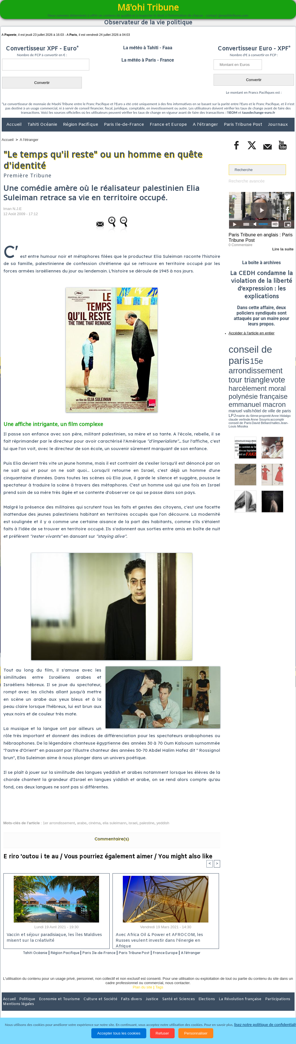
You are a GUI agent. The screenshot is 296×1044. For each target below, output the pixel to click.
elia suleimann (115, 823)
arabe (81, 823)
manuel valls (266, 359)
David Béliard (246, 364)
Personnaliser (196, 1033)
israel (133, 823)
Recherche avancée (245, 181)
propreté (248, 362)
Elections (185, 1006)
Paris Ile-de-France (124, 124)
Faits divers (119, 1006)
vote (284, 349)
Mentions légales (278, 1006)
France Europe (188, 953)
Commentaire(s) (111, 838)
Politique (25, 1006)
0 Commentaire (239, 243)
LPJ (230, 361)
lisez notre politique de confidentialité (266, 1025)
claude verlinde (268, 362)
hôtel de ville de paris (282, 359)
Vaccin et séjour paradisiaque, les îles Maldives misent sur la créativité (52, 938)
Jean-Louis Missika (264, 364)
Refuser (162, 1033)
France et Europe (169, 124)
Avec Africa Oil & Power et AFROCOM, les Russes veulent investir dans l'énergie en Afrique (164, 938)
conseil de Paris (235, 364)
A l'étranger (206, 124)
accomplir (289, 362)
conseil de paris (247, 344)
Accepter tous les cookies (118, 1033)
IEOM (232, 112)
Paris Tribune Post (243, 124)
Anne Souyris (280, 362)
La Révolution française (216, 1006)
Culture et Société (91, 1006)
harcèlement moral (244, 354)
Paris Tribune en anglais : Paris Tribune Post (258, 237)
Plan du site (142, 995)
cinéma (94, 823)
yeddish (163, 823)
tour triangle (269, 349)
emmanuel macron (244, 358)
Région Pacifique (81, 124)
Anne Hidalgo (257, 362)
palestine (146, 823)
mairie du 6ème (238, 362)
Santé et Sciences (160, 1006)
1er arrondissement (59, 823)
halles (254, 364)
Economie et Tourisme (54, 1006)
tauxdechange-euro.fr (258, 112)
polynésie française (275, 354)
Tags (159, 995)
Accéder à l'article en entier (248, 331)
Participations (250, 1006)
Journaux (278, 124)
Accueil (14, 124)
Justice (137, 1006)
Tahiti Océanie (42, 124)
